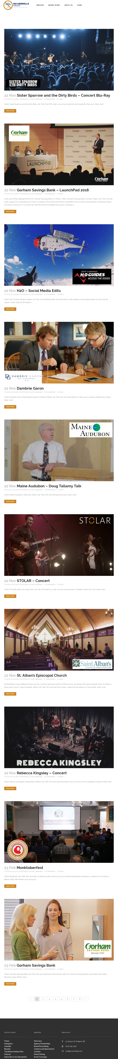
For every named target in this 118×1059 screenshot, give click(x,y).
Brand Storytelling (41, 1046)
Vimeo (6, 1041)
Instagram (8, 1044)
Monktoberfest (30, 867)
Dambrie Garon (30, 388)
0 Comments (49, 99)
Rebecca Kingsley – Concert (42, 773)
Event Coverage (40, 1057)
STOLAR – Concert (33, 581)
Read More (10, 111)
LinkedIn (7, 1046)
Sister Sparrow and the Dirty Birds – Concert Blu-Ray (63, 95)
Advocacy (38, 1041)
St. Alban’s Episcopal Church (42, 675)
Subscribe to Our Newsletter (15, 1057)
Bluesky (7, 1049)
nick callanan (36, 99)
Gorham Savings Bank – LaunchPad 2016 (53, 190)
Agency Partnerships (42, 1044)
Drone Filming (39, 1054)
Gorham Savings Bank (36, 965)
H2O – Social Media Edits (39, 290)
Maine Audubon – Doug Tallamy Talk (49, 486)
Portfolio (24, 99)
